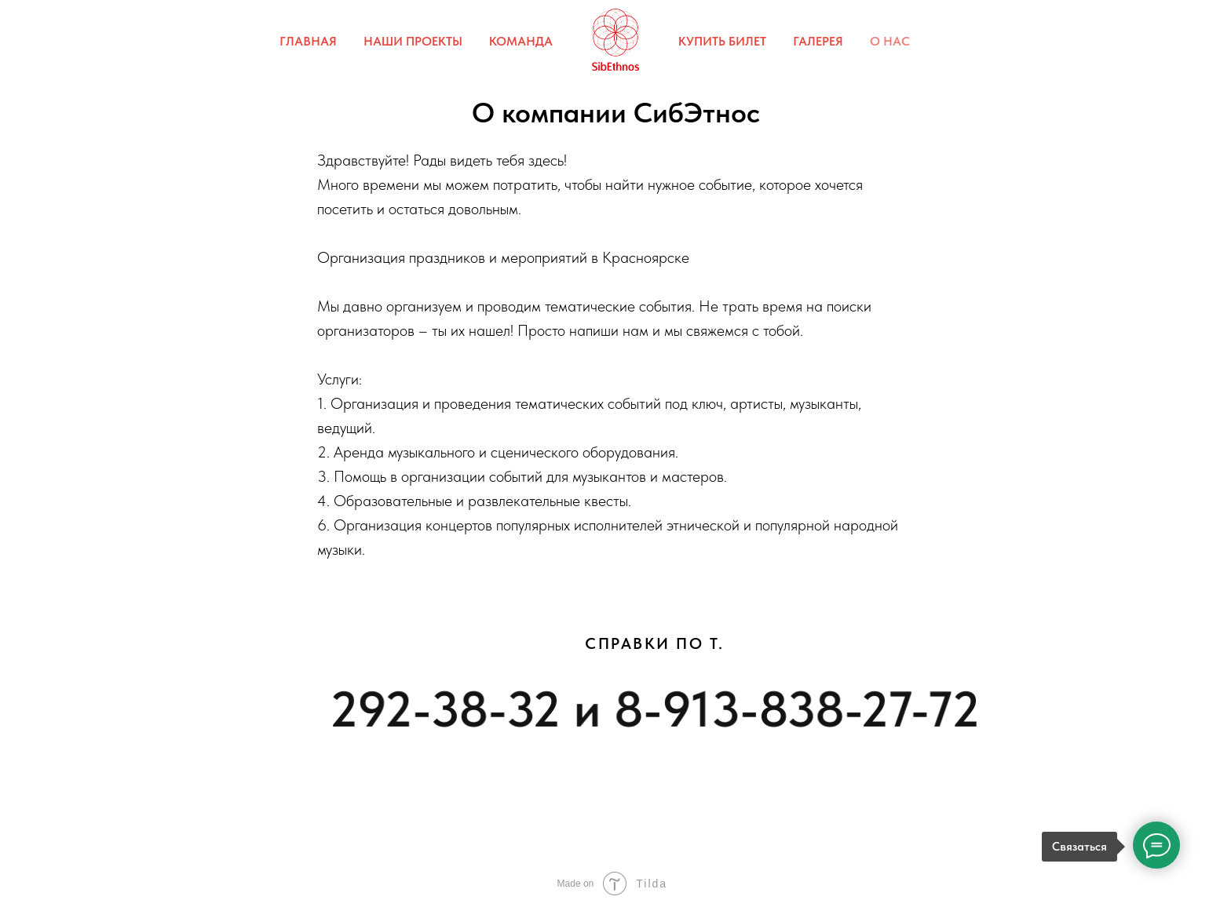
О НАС (890, 41)
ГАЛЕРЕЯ (818, 41)
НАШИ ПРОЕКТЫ (412, 41)
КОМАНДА (521, 41)
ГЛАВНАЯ (308, 41)
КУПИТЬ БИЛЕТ (722, 41)
